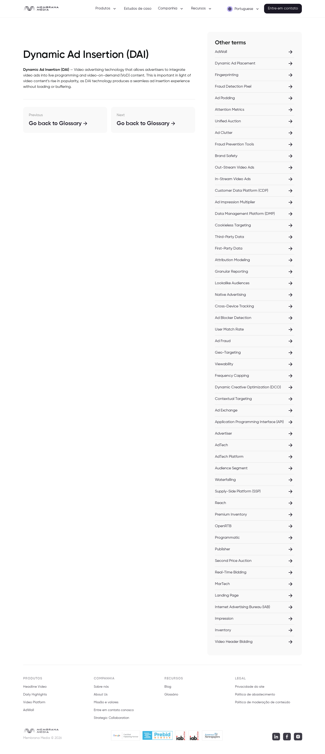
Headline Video (35, 689)
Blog (167, 689)
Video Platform (34, 704)
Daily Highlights (35, 697)
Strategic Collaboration (111, 720)
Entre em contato (283, 8)
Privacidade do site (249, 689)
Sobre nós (101, 689)
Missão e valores (106, 704)
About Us (100, 697)
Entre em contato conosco (114, 712)
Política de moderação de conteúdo (262, 704)
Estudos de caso (137, 8)
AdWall (28, 712)
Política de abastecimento (255, 697)
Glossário (171, 697)
